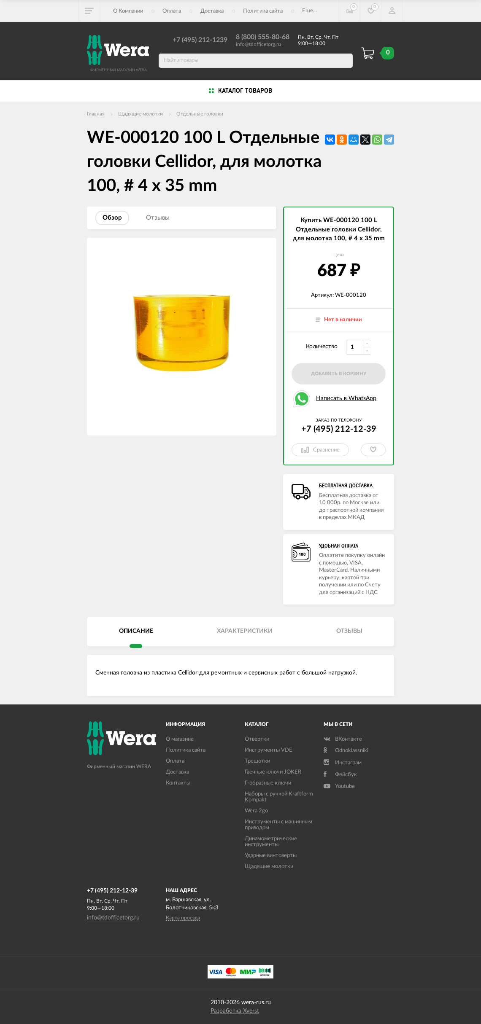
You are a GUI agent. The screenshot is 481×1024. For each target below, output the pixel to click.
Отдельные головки (199, 113)
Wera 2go (256, 811)
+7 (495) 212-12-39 (338, 429)
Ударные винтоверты (271, 855)
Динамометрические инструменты (271, 841)
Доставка (212, 11)
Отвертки (257, 739)
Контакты (178, 783)
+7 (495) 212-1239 (200, 40)
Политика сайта (263, 11)
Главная (96, 113)
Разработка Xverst (235, 1011)
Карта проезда (183, 917)
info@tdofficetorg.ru (258, 44)
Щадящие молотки (140, 113)
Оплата (171, 11)
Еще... (309, 10)
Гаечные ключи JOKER (273, 772)
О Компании (128, 11)
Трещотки (257, 761)
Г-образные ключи (268, 783)
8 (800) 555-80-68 (262, 37)
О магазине (180, 739)
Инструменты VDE (268, 750)
